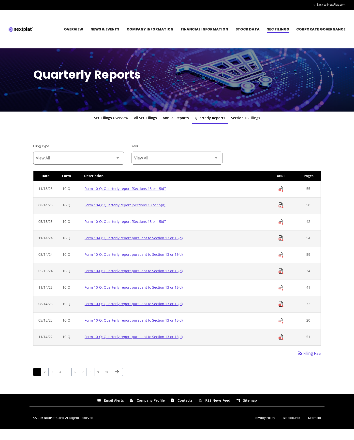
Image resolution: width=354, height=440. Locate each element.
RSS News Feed (214, 411)
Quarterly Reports (210, 128)
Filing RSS (309, 364)
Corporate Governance (320, 29)
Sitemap (246, 411)
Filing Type (41, 157)
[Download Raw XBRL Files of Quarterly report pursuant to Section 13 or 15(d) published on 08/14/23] (281, 315)
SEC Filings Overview (111, 128)
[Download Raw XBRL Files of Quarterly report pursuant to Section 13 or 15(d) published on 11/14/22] (281, 348)
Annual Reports (176, 128)
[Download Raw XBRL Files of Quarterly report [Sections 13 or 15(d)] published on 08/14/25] (281, 216)
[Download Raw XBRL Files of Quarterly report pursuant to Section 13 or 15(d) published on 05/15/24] (281, 282)
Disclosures (291, 428)
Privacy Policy (265, 428)
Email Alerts (110, 411)
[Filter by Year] (177, 168)
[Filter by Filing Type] (78, 168)
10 (108, 382)
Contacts (181, 411)
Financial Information (204, 29)
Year (135, 157)
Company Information (150, 29)
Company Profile (147, 411)
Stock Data (248, 29)
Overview (73, 29)
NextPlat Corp (54, 428)
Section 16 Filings (245, 128)
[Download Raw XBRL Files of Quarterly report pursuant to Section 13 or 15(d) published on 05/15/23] (281, 331)
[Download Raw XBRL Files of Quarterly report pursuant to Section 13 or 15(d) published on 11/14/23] (281, 298)
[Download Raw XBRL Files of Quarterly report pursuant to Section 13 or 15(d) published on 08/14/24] (281, 265)
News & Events (104, 29)
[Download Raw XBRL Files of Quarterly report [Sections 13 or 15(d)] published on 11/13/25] (281, 199)
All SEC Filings (145, 128)
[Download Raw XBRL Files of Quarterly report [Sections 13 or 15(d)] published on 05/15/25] (281, 232)
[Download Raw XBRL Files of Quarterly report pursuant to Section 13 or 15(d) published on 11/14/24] (281, 249)
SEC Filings (278, 29)
